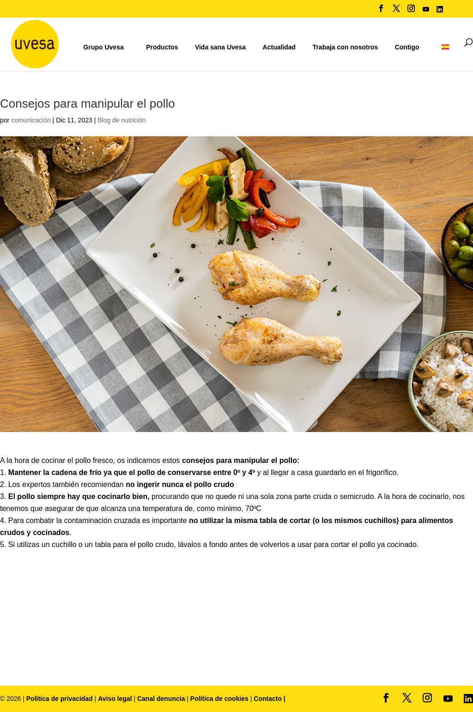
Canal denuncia (161, 698)
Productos (162, 47)
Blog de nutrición (121, 120)
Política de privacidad (60, 698)
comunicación (31, 120)
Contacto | (269, 698)
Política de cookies (220, 698)
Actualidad (279, 47)
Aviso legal (115, 698)
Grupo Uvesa (104, 47)
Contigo (407, 47)
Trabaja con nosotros (345, 47)
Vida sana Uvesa (220, 47)
